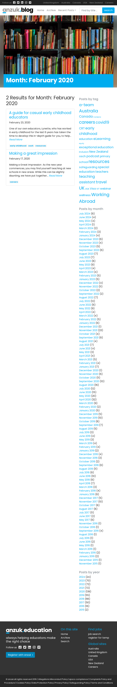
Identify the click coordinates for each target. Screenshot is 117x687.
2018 (81, 599)
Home (40, 10)
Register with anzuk (20, 655)
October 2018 (87, 461)
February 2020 (87, 407)
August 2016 (86, 534)
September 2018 (89, 465)
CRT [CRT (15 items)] (82, 128)
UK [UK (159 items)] (82, 188)
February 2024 (88, 232)
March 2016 (86, 549)
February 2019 (87, 447)
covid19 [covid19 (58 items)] (102, 122)
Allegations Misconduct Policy (53, 679)
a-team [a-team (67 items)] (86, 105)
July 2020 (84, 388)
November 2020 (88, 374)
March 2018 (86, 487)
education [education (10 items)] (86, 139)
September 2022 (89, 294)
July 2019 (84, 432)
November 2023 (88, 243)
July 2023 (84, 257)
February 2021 (87, 363)
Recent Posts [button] (66, 10)
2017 (81, 602)
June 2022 (85, 305)
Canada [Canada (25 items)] (86, 116)
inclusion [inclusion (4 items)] (84, 151)
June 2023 (85, 261)
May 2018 (84, 479)
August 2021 (86, 341)
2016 (81, 606)
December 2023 (88, 239)
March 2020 (86, 403)
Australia (65, 2)
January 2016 (87, 556)
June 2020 (85, 392)
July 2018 (84, 472)
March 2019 (85, 443)
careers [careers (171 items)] (87, 122)
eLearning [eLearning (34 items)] (101, 138)
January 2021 (86, 366)
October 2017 (87, 505)
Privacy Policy (61, 683)
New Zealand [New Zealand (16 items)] (98, 152)
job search (94, 634)
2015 (81, 610)
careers (14, 182)
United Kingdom (51, 2)
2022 (82, 584)
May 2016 (84, 545)
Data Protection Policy (43, 683)
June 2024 (85, 217)
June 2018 (85, 476)
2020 (82, 591)
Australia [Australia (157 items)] (88, 111)
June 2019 (84, 436)
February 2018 (87, 490)
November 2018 (88, 458)
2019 (81, 595)
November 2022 (88, 286)
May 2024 (85, 221)
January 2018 (87, 494)
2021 (81, 588)
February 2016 (87, 552)
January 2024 (87, 235)
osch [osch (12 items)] (82, 156)
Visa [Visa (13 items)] (93, 188)
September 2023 (89, 250)
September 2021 (89, 337)
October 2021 (87, 334)
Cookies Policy (23, 683)
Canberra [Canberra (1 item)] (97, 117)
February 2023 (87, 275)
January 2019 (86, 450)
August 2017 (86, 509)
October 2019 (87, 421)
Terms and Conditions (102, 683)
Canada (77, 2)
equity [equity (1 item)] (81, 143)
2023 (82, 580)
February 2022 (87, 319)
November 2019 (88, 418)
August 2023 (86, 253)
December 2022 (88, 283)
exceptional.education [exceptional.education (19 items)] (96, 147)
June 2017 (85, 516)
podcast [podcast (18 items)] (92, 156)
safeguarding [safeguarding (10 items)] (88, 167)
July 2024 (84, 213)
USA (85, 2)
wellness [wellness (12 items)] (85, 195)
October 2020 (87, 377)
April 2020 (85, 399)
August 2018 (86, 469)
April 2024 (85, 224)
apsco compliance (78, 679)
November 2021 (88, 330)
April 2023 (85, 268)
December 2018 (88, 454)
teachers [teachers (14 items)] (101, 172)
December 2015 (88, 560)
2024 (82, 577)
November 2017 (88, 501)
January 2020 (87, 410)
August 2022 (86, 297)
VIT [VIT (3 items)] (97, 188)
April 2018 (84, 483)
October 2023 (87, 246)
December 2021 (88, 326)
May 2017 (84, 520)
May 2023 (84, 264)
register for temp (98, 637)
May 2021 (84, 352)
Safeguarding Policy (80, 683)
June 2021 (84, 348)
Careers (109, 2)
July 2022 (84, 301)
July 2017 (84, 512)
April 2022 (85, 312)
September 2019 (89, 425)
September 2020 (89, 381)
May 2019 (84, 439)
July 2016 (84, 538)
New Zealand (96, 2)
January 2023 (87, 279)
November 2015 (88, 563)
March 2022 (86, 315)
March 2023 (86, 272)
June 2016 (85, 541)
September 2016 (89, 531)
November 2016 (88, 523)
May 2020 (84, 396)
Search (65, 641)
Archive (51, 10)
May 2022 (84, 308)
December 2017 (88, 498)
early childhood (18, 145)
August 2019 (86, 428)
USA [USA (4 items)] (87, 188)
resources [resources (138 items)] (99, 161)
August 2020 (86, 385)
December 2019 (88, 414)
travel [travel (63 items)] (101, 182)
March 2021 (85, 359)
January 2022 (87, 323)
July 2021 (84, 345)
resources (40, 145)
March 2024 (86, 228)
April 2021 (84, 356)
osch (30, 145)
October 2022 (87, 290)
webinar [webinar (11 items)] (105, 188)
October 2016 (87, 527)
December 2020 (89, 370)
